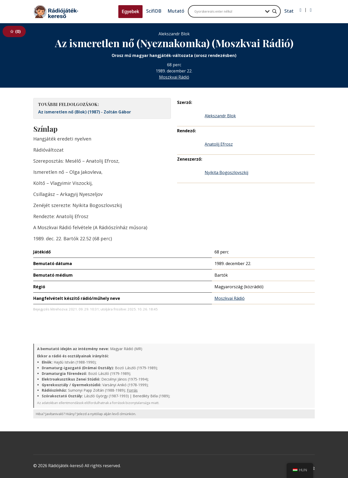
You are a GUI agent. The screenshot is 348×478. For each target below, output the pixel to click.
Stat (289, 11)
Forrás (132, 390)
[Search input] (228, 11)
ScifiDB (153, 11)
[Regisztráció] (310, 10)
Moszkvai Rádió (174, 77)
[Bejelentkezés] (300, 10)
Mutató (176, 11)
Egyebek (130, 11)
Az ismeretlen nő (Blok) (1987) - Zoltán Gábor (84, 112)
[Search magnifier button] (274, 11)
